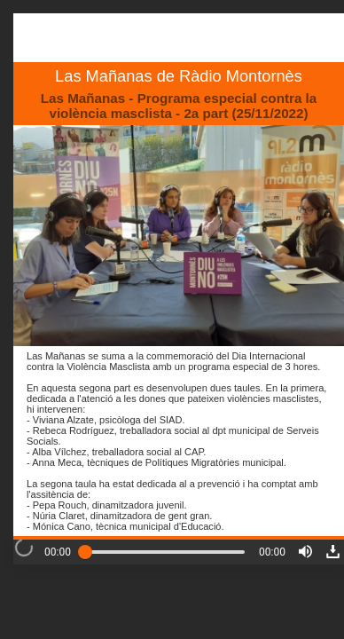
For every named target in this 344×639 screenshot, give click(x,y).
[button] (305, 551)
